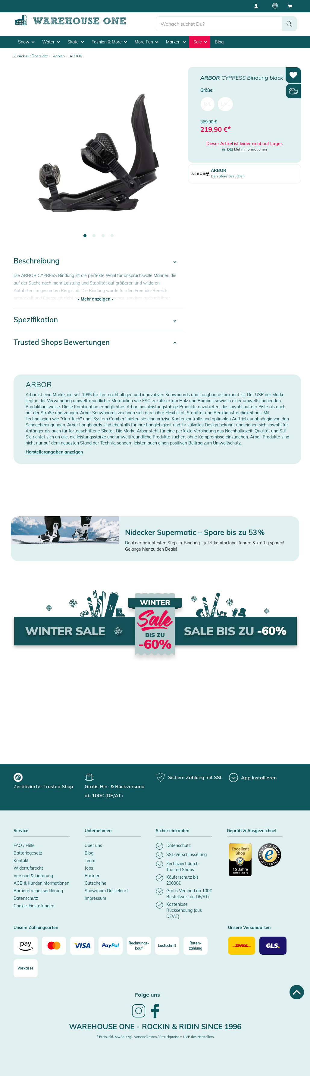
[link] (138, 1014)
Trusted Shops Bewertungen (62, 340)
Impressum (95, 896)
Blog (219, 39)
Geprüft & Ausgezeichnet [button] (252, 828)
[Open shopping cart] (289, 6)
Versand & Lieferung (33, 873)
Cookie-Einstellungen (34, 903)
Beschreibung (37, 258)
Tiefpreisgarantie (123, 6)
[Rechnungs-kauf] (139, 943)
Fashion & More (109, 39)
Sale (200, 39)
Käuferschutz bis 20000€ (175, 6)
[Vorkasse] (26, 966)
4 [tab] (112, 234)
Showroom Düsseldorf (106, 888)
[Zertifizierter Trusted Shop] (240, 860)
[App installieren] (252, 775)
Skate (75, 39)
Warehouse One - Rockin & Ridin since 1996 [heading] (155, 1024)
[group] (48, 780)
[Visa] (82, 943)
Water (51, 39)
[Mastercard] (54, 943)
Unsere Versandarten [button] (249, 925)
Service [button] (21, 828)
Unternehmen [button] (98, 828)
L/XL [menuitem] (225, 102)
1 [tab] (85, 234)
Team (90, 858)
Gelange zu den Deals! (151, 547)
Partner (92, 873)
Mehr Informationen (250, 147)
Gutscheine (95, 881)
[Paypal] (111, 943)
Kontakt (21, 858)
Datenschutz (26, 896)
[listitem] (184, 844)
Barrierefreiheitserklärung (38, 888)
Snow (26, 39)
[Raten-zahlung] (195, 943)
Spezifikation (36, 317)
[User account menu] (258, 6)
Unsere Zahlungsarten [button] (36, 925)
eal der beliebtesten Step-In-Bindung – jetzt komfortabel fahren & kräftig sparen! (206, 540)
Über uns (93, 843)
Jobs (89, 866)
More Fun (146, 39)
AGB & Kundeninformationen (41, 881)
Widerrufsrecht (28, 866)
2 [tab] (94, 234)
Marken (176, 39)
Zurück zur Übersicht (31, 53)
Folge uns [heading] (147, 992)
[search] (219, 21)
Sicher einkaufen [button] (172, 828)
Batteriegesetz (28, 851)
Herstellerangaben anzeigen (54, 450)
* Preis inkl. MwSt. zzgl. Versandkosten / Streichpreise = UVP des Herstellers (155, 1035)
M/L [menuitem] (207, 102)
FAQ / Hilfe (24, 843)
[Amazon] (26, 943)
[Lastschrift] (167, 943)
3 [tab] (103, 234)
